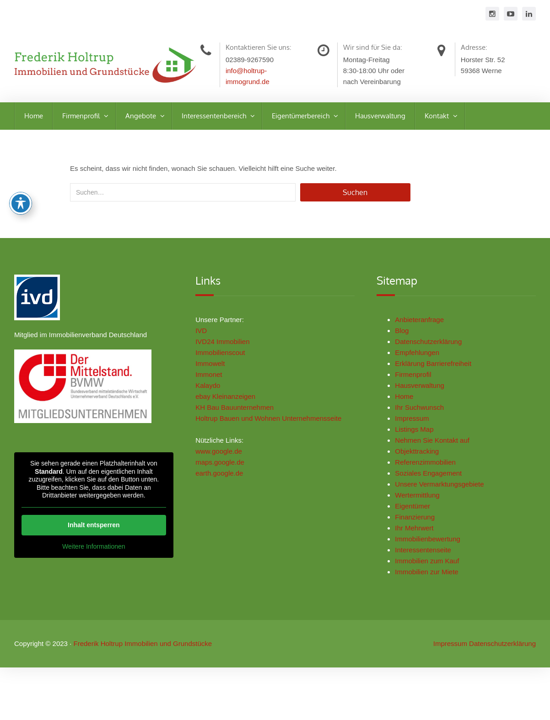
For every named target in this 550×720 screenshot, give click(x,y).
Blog (405, 334)
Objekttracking (420, 455)
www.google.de (220, 455)
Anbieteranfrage (423, 323)
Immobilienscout (222, 356)
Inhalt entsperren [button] (92, 528)
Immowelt (211, 367)
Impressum (415, 422)
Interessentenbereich (215, 115)
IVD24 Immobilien (224, 345)
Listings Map (418, 433)
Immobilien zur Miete (430, 575)
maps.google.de (221, 466)
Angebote (141, 115)
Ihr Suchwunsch (423, 411)
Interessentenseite (427, 553)
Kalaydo (209, 389)
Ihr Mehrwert (418, 531)
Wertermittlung (421, 499)
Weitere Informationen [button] (91, 549)
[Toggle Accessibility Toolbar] (21, 203)
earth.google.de (221, 477)
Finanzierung (418, 520)
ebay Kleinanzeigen (227, 400)
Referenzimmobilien (429, 466)
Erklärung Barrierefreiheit (437, 367)
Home (33, 115)
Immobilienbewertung (431, 542)
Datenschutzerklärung (432, 345)
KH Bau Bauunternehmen (236, 411)
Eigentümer (416, 510)
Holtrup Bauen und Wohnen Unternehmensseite (270, 422)
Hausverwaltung (380, 115)
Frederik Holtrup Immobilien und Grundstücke (142, 650)
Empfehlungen (421, 356)
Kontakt (438, 115)
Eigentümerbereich (301, 115)
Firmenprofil (82, 115)
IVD (203, 334)
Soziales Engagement (432, 477)
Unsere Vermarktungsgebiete (443, 488)
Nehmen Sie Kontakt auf (436, 444)
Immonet (210, 378)
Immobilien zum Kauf (431, 564)
